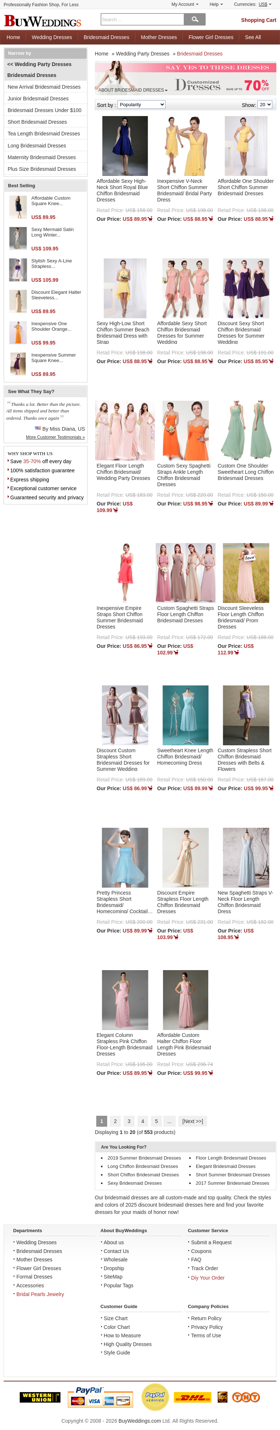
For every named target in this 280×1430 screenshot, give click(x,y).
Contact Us (116, 1251)
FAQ (196, 1259)
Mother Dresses (159, 37)
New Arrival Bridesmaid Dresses (44, 87)
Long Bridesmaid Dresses (37, 146)
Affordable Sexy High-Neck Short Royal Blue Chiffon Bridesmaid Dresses (122, 190)
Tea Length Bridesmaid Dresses (44, 134)
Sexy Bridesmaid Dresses (135, 1183)
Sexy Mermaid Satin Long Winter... (52, 232)
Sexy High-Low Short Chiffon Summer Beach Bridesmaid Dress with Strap (123, 332)
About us (114, 1242)
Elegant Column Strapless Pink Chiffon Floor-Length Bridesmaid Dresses (124, 1044)
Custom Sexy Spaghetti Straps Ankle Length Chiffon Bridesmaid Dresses (183, 475)
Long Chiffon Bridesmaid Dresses (143, 1166)
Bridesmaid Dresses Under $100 (44, 110)
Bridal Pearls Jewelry (40, 1294)
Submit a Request (211, 1242)
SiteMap (113, 1277)
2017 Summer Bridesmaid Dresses (232, 1183)
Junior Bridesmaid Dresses (38, 98)
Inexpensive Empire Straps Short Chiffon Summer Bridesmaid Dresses (120, 617)
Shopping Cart (258, 20)
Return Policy (206, 1318)
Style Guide (117, 1353)
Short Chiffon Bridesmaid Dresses (143, 1174)
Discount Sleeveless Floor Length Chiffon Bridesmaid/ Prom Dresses (241, 617)
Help (216, 4)
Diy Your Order (208, 1278)
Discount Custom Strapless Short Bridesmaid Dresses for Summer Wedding (123, 759)
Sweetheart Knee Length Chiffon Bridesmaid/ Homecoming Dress (185, 756)
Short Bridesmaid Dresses (37, 122)
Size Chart (116, 1318)
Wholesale (116, 1259)
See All (253, 37)
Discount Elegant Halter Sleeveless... (56, 295)
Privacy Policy (207, 1327)
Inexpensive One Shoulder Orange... (51, 326)
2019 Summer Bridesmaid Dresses (144, 1158)
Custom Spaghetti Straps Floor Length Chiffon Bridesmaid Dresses (185, 614)
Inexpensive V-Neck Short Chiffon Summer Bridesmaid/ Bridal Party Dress (184, 190)
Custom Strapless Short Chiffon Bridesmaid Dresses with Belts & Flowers (245, 759)
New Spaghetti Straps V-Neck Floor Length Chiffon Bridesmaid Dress (245, 902)
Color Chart (117, 1327)
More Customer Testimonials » (55, 437)
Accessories (30, 1285)
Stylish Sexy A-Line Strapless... (51, 263)
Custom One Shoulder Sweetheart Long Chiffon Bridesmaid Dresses (246, 472)
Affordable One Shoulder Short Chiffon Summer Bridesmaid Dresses (246, 187)
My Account (185, 4)
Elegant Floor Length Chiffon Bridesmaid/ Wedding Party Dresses (123, 472)
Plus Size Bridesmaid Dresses (42, 169)
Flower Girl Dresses (210, 37)
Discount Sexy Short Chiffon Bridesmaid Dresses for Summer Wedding (241, 332)
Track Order (204, 1268)
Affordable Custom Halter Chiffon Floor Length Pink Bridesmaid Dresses (184, 1044)
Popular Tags (118, 1285)
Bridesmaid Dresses (106, 37)
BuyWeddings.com (139, 1421)
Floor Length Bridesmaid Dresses (231, 1158)
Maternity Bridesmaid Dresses (42, 157)
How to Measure (122, 1335)
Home (13, 37)
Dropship (114, 1268)
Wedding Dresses (52, 37)
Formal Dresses (34, 1277)
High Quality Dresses (128, 1344)
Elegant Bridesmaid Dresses (226, 1166)
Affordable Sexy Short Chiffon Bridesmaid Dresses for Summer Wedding (182, 332)
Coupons (201, 1251)
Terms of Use (206, 1335)
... (169, 1121)
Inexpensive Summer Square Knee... (53, 358)
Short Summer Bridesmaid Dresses (233, 1174)
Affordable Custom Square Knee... (50, 201)
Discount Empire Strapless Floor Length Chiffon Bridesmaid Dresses (183, 902)
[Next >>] (192, 1121)
